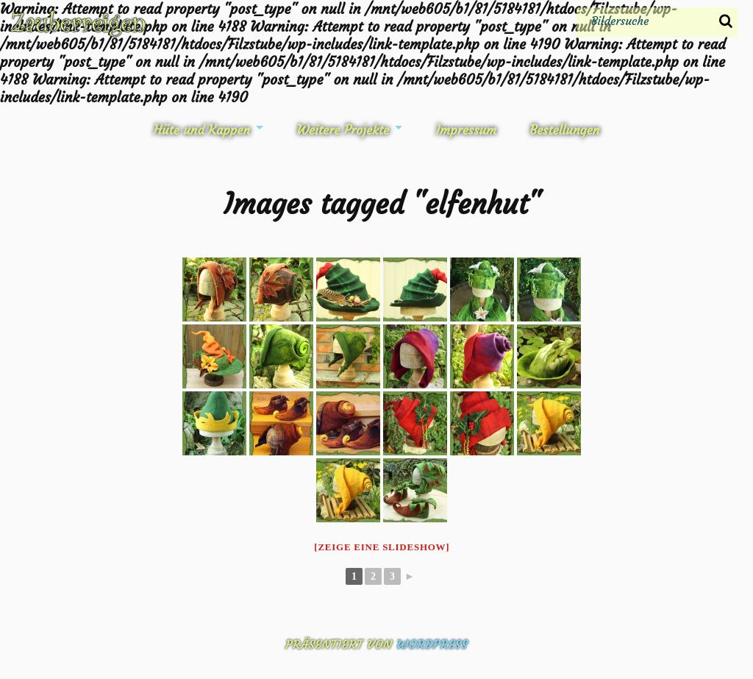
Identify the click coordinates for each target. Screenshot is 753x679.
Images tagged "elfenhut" (382, 204)
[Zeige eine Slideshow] (381, 546)
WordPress (432, 644)
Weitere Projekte (343, 130)
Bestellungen (564, 130)
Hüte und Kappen (201, 130)
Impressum (465, 130)
